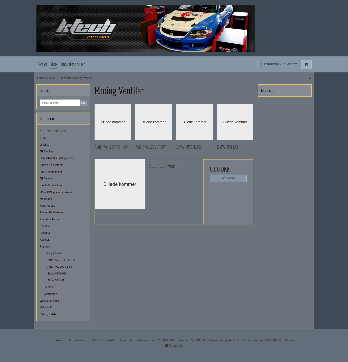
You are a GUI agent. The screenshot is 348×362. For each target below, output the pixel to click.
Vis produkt (228, 178)
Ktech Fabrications (51, 185)
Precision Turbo (49, 219)
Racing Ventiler (53, 253)
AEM (43, 138)
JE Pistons (46, 178)
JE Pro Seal (47, 151)
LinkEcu (44, 144)
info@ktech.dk (229, 340)
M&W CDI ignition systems (56, 192)
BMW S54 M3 (55, 280)
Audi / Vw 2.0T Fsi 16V (61, 260)
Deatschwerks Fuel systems (57, 158)
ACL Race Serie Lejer (53, 131)
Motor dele (46, 198)
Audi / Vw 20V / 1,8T (59, 266)
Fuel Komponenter (51, 171)
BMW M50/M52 (56, 273)
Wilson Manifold (49, 300)
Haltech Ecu (47, 307)
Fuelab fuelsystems (51, 165)
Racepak (45, 232)
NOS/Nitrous (47, 205)
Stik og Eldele (48, 314)
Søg (83, 102)
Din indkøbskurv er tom (286, 64)
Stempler (49, 287)
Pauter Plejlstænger (52, 212)
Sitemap (290, 340)
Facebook (173, 345)
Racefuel (45, 226)
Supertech (46, 246)
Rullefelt (44, 239)
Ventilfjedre (50, 294)
